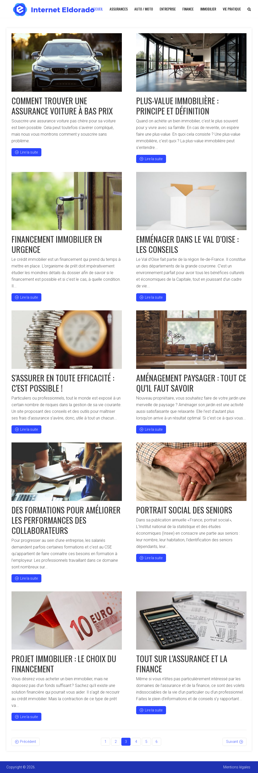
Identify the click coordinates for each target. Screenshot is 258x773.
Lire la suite (26, 152)
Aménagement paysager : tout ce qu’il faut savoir (191, 383)
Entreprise (168, 8)
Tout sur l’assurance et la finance (181, 663)
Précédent (28, 742)
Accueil (97, 8)
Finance (188, 8)
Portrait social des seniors (184, 510)
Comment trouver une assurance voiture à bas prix (62, 106)
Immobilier (208, 8)
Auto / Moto (143, 8)
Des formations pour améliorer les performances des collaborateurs (66, 520)
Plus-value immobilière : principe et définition (177, 106)
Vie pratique (232, 8)
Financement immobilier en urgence (56, 244)
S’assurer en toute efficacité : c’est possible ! (62, 383)
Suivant (232, 742)
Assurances (119, 8)
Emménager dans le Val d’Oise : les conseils (187, 244)
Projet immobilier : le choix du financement (63, 663)
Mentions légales (236, 767)
